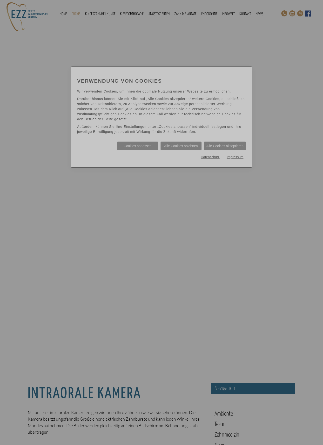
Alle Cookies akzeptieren (224, 146)
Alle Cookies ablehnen (181, 146)
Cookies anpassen (137, 146)
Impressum (235, 157)
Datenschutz (210, 157)
